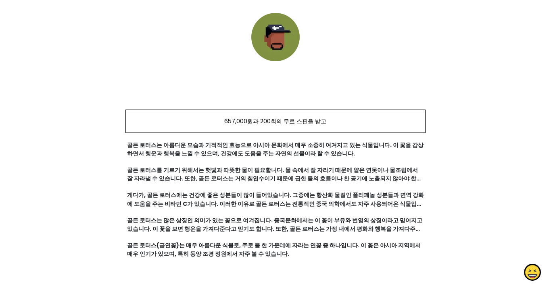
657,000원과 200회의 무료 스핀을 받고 (275, 121)
